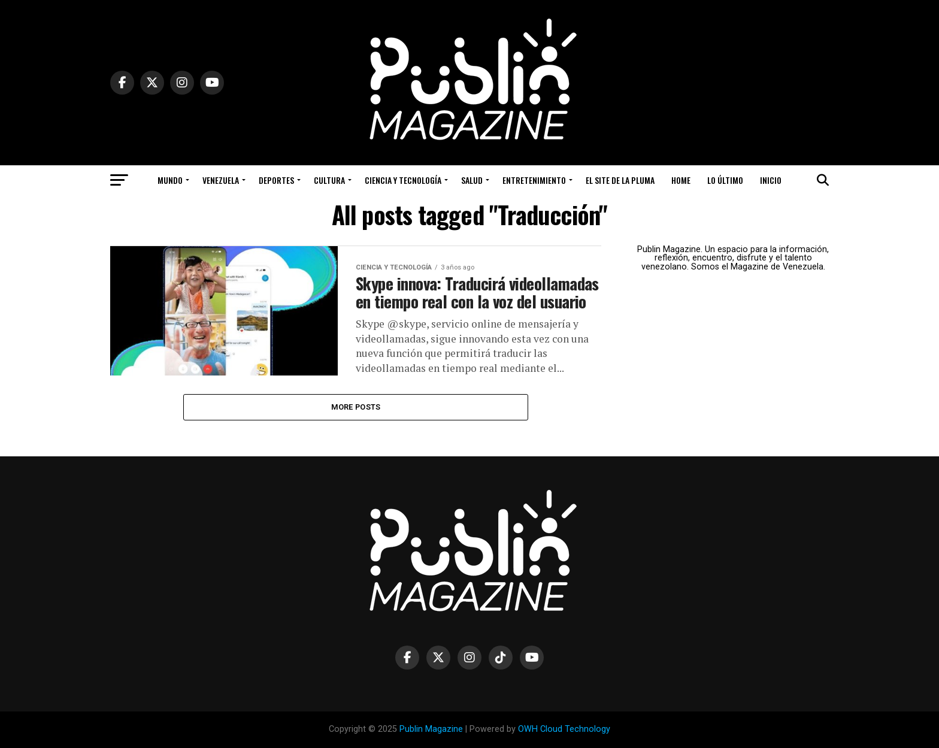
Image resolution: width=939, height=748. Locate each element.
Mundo (170, 180)
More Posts (356, 406)
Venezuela (220, 180)
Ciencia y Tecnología (403, 180)
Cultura (329, 180)
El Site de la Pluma (620, 180)
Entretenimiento (534, 180)
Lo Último (725, 180)
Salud (472, 180)
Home (680, 180)
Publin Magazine (431, 729)
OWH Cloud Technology (564, 729)
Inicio (771, 180)
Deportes (276, 180)
